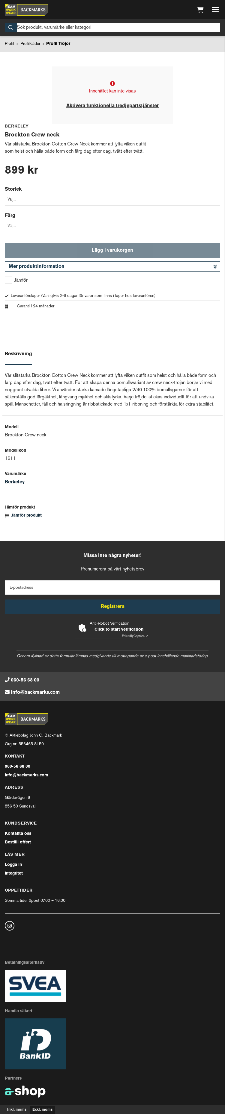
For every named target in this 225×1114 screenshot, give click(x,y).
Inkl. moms (16, 1109)
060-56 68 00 (25, 680)
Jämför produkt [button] (23, 515)
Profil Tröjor (58, 44)
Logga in (13, 865)
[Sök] (112, 27)
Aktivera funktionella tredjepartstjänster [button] (112, 106)
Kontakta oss (18, 834)
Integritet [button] (14, 873)
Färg (10, 216)
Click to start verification (118, 630)
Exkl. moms (42, 1109)
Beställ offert (18, 842)
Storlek (13, 189)
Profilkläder (30, 44)
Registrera (112, 607)
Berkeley (15, 482)
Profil (9, 44)
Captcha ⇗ (135, 636)
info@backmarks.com (35, 692)
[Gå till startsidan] (26, 10)
